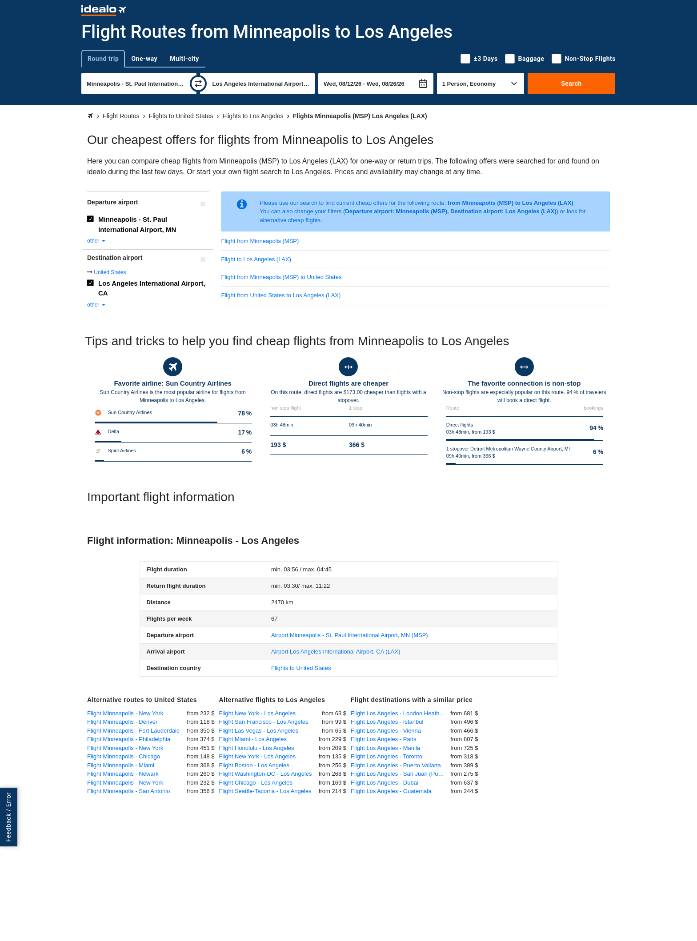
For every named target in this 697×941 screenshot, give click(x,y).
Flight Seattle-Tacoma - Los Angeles (265, 791)
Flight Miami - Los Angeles (253, 739)
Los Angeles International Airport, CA (151, 288)
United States (110, 272)
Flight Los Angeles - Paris (383, 739)
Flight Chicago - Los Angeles (255, 782)
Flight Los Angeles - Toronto (386, 756)
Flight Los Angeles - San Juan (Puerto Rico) (400, 773)
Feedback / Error (8, 817)
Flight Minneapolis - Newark (122, 773)
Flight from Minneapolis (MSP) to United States (281, 277)
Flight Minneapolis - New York (125, 713)
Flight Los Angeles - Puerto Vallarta (396, 765)
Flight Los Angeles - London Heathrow (400, 713)
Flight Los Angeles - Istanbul (387, 721)
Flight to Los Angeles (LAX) (256, 259)
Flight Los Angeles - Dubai (384, 782)
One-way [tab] (144, 58)
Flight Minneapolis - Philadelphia (128, 739)
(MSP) (349, 635)
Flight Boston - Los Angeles (254, 765)
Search (571, 83)
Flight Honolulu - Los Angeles (256, 748)
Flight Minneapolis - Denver (122, 721)
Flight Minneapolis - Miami (120, 765)
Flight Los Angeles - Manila (385, 748)
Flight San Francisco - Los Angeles (263, 721)
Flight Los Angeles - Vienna (386, 730)
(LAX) (336, 651)
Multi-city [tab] (184, 58)
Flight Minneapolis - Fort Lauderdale (133, 730)
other (96, 241)
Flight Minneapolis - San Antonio (128, 791)
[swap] (198, 83)
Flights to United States (301, 668)
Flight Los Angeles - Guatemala (391, 791)
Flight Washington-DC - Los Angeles (265, 773)
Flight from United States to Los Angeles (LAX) (281, 295)
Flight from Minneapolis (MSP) (260, 241)
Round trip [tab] (103, 58)
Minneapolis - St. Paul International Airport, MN (137, 224)
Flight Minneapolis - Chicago (123, 756)
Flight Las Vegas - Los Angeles (259, 730)
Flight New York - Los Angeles (257, 713)
